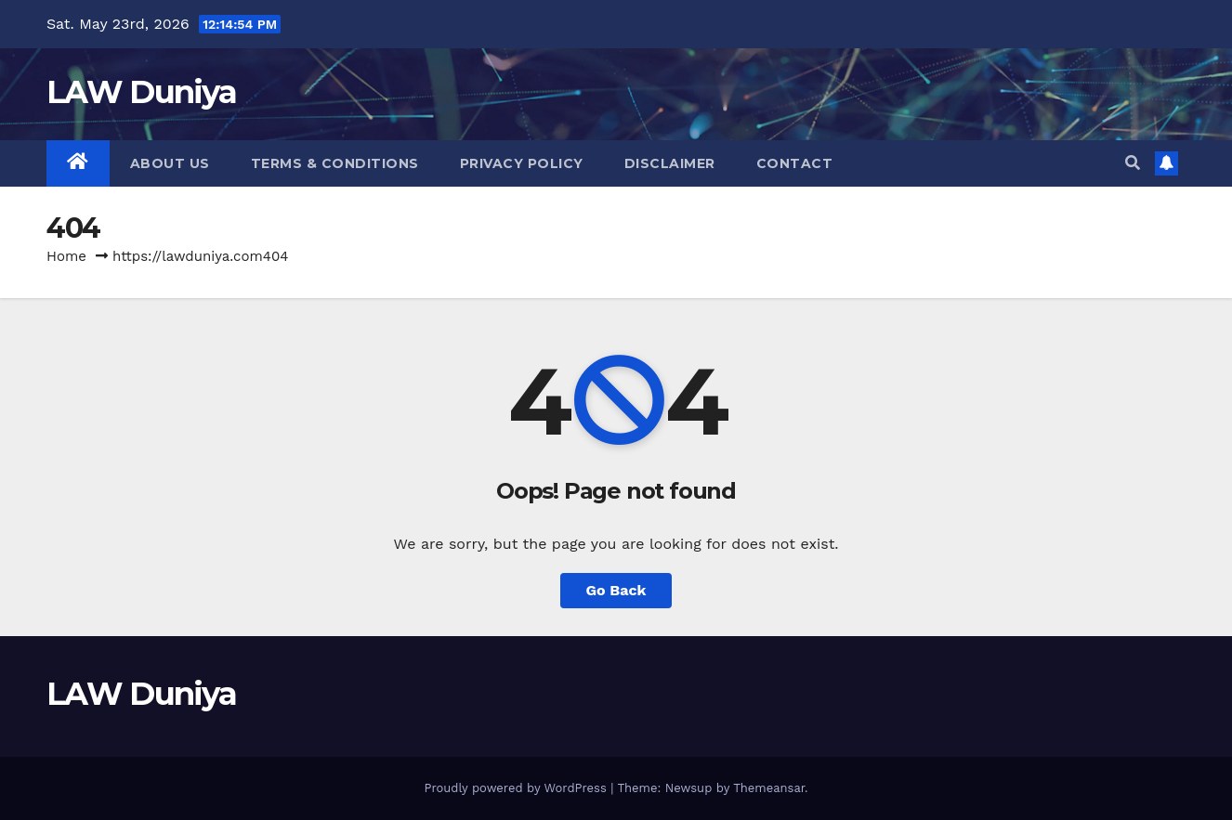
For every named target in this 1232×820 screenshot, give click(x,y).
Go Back (616, 590)
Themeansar (769, 788)
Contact (794, 163)
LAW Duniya (141, 91)
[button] (1132, 163)
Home (66, 256)
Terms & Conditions (335, 163)
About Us (170, 163)
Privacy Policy (521, 163)
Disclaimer (669, 163)
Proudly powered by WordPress (517, 788)
